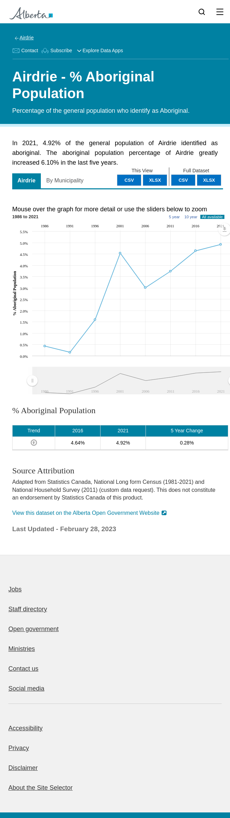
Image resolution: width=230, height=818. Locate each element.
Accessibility (25, 728)
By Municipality (65, 180)
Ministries (21, 648)
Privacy (18, 748)
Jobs (15, 589)
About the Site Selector (40, 787)
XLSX (209, 180)
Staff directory (27, 609)
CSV (183, 180)
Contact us (23, 668)
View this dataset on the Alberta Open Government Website (85, 513)
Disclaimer (23, 767)
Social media (26, 688)
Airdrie (27, 37)
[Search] (202, 11)
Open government (33, 629)
